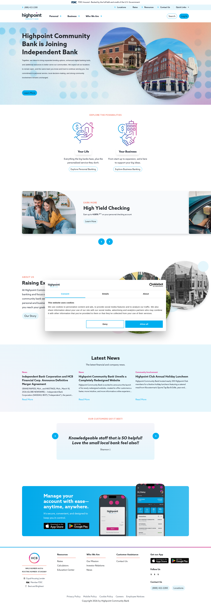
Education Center (65, 569)
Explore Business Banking (127, 169)
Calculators (62, 565)
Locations (178, 588)
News (89, 569)
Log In (184, 16)
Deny (105, 324)
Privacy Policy (74, 596)
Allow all (144, 324)
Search (172, 16)
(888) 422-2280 (160, 588)
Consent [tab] (65, 294)
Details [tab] (105, 294)
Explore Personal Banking (83, 169)
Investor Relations (95, 565)
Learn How (90, 221)
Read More (27, 399)
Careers (120, 596)
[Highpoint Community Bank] (32, 15)
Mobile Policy (90, 596)
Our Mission (93, 561)
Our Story (30, 316)
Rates (60, 561)
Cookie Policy (106, 596)
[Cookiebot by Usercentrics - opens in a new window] (151, 285)
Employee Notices (135, 596)
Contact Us (122, 561)
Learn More (29, 93)
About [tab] (146, 294)
